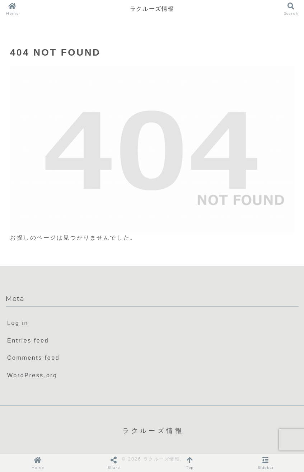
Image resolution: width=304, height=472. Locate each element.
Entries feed (28, 341)
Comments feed (33, 358)
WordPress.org (32, 375)
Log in (17, 323)
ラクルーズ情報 (152, 8)
